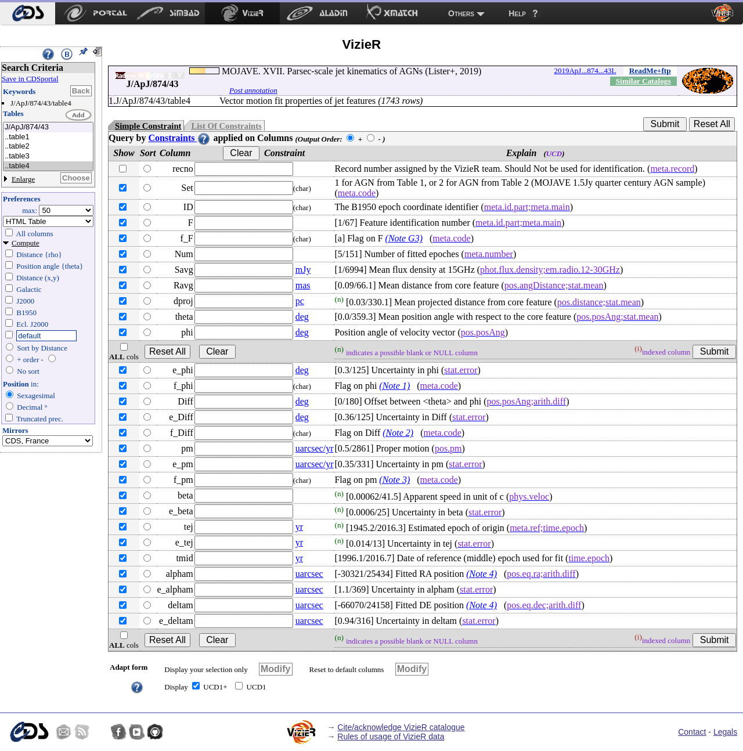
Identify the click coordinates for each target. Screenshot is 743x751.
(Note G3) (404, 238)
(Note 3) (394, 480)
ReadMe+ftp (650, 70)
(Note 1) (394, 386)
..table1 (48, 137)
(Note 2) (398, 433)
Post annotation (253, 90)
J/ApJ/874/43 (48, 127)
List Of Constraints (226, 126)
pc (299, 301)
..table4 (48, 166)
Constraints (179, 138)
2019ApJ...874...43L (585, 70)
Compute (25, 243)
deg (302, 317)
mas (303, 285)
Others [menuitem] (461, 13)
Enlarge (23, 179)
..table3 (48, 156)
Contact (692, 731)
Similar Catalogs (643, 81)
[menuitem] (27, 13)
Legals (725, 731)
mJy (303, 270)
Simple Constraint (148, 126)
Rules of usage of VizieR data (390, 736)
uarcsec (309, 574)
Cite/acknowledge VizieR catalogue (400, 727)
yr (299, 527)
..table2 (48, 146)
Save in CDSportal (30, 78)
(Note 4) (481, 574)
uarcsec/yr (314, 448)
